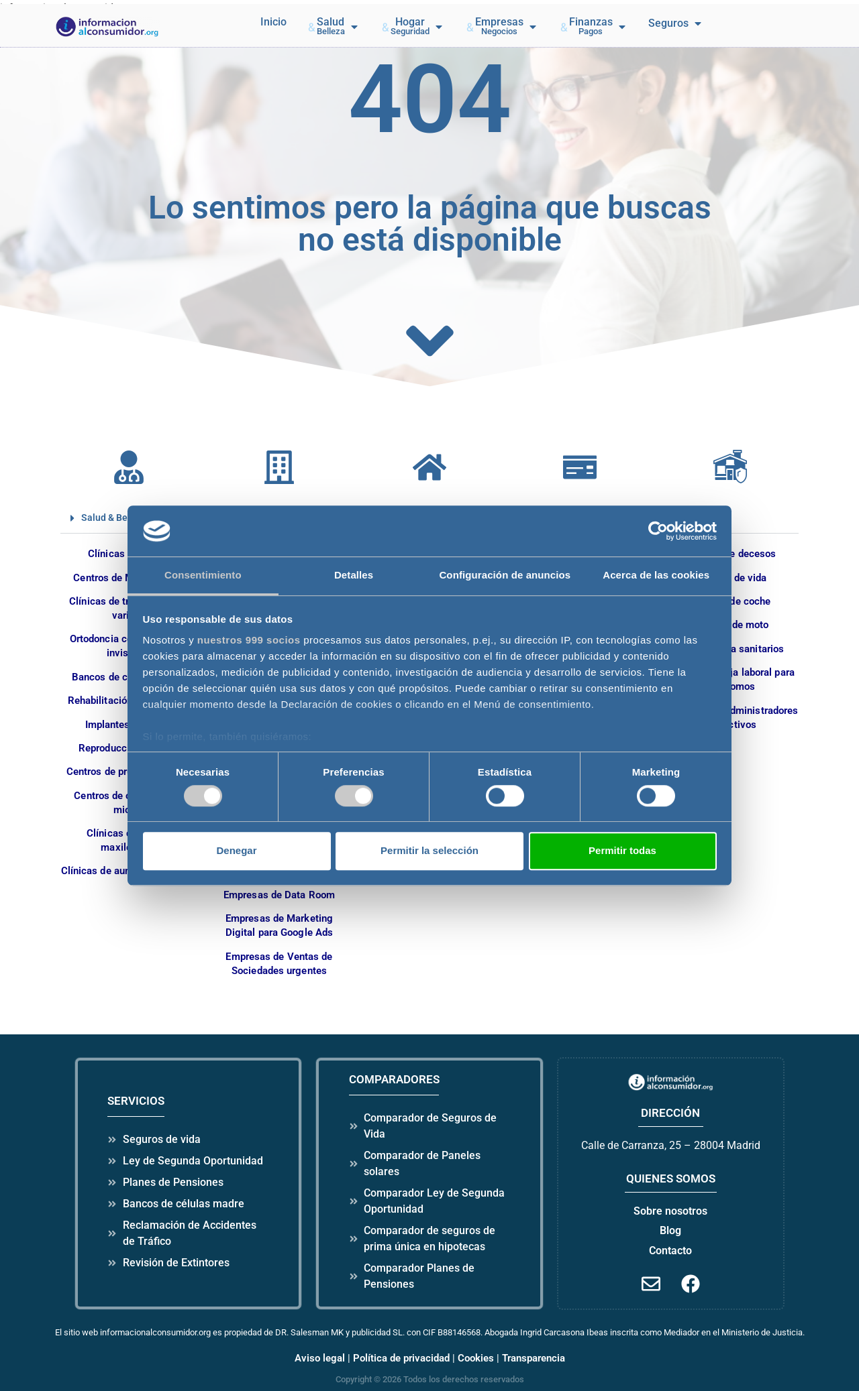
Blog (670, 1230)
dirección (670, 1113)
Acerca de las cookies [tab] (656, 575)
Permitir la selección (429, 850)
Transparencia (533, 1358)
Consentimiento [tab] (203, 575)
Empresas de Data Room (279, 895)
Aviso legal (320, 1358)
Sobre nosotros (670, 1211)
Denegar (236, 850)
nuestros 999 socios (249, 640)
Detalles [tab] (353, 575)
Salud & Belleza (114, 518)
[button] (333, 27)
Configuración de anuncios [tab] (504, 575)
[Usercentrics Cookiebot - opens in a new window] (658, 531)
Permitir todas (622, 850)
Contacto (670, 1250)
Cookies (476, 1358)
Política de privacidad (401, 1358)
